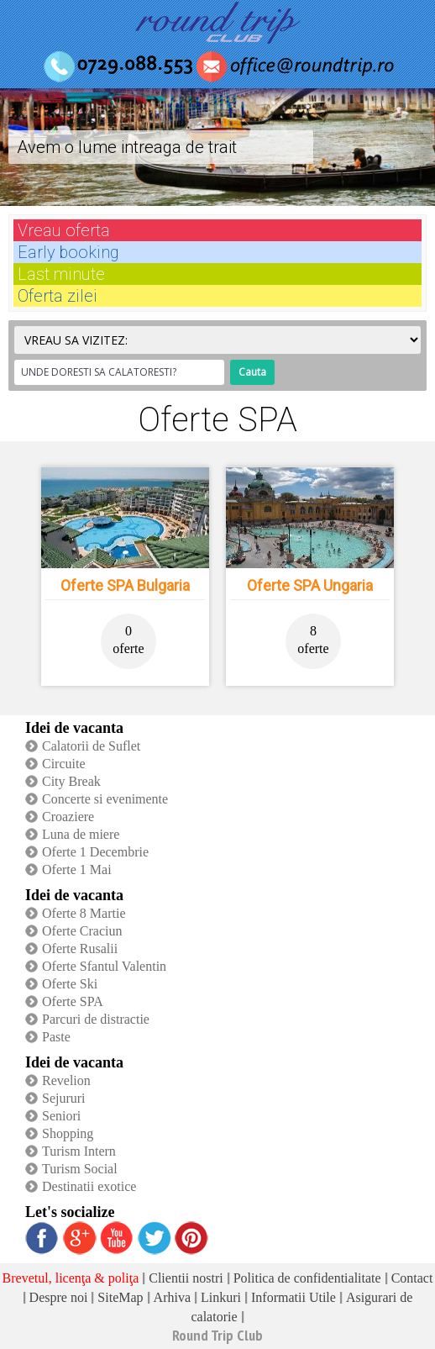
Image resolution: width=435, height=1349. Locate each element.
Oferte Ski (69, 984)
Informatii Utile (293, 1297)
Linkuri (221, 1297)
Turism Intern (79, 1151)
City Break (71, 781)
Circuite (64, 763)
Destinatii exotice (89, 1186)
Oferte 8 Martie (84, 913)
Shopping (67, 1133)
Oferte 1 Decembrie (95, 852)
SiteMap (120, 1297)
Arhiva (172, 1297)
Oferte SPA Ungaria (310, 585)
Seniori (61, 1116)
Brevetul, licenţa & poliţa (71, 1278)
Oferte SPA (72, 1001)
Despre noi (58, 1297)
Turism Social (80, 1169)
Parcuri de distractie (95, 1019)
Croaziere (68, 816)
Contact (412, 1278)
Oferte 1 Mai (77, 869)
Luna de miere (80, 834)
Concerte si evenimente (105, 799)
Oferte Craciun (82, 931)
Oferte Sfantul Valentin (104, 966)
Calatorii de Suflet (91, 746)
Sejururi (64, 1098)
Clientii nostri (186, 1278)
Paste (56, 1037)
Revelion (66, 1080)
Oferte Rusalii (80, 948)
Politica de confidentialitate (307, 1278)
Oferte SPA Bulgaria (125, 585)
